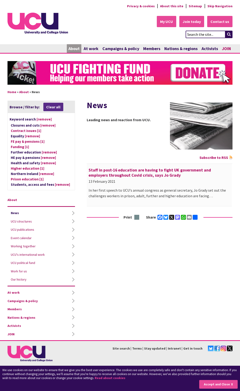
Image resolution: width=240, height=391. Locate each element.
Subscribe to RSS (213, 157)
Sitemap (195, 6)
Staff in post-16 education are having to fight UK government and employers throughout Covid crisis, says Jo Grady (150, 173)
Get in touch (192, 348)
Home (12, 92)
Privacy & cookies (141, 6)
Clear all (53, 107)
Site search (121, 348)
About (74, 48)
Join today (192, 21)
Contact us (219, 21)
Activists (210, 48)
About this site (171, 6)
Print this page (137, 217)
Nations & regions (181, 48)
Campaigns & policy (120, 48)
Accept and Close (217, 384)
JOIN (226, 48)
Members (151, 48)
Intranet (174, 348)
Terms (137, 348)
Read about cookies (110, 378)
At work (91, 48)
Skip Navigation (219, 6)
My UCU (166, 21)
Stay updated (154, 348)
